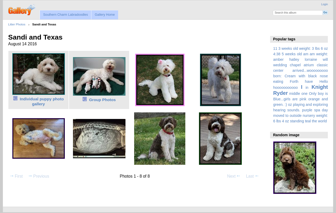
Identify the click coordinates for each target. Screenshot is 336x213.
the (314, 121)
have (309, 81)
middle (294, 93)
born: (277, 76)
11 (275, 48)
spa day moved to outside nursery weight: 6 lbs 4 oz (300, 115)
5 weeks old (292, 54)
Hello (323, 81)
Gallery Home (105, 15)
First (16, 176)
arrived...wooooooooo (310, 70)
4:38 (276, 54)
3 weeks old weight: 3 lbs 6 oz (303, 48)
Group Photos (102, 99)
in (307, 87)
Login (324, 4)
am (305, 54)
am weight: (319, 54)
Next (233, 176)
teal (308, 121)
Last (252, 176)
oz (290, 104)
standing (297, 121)
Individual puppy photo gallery (42, 101)
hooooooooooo (285, 87)
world (322, 121)
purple (307, 110)
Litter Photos (16, 24)
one (304, 93)
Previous (38, 176)
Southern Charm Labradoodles (65, 15)
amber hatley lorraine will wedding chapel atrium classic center (300, 65)
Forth (294, 81)
